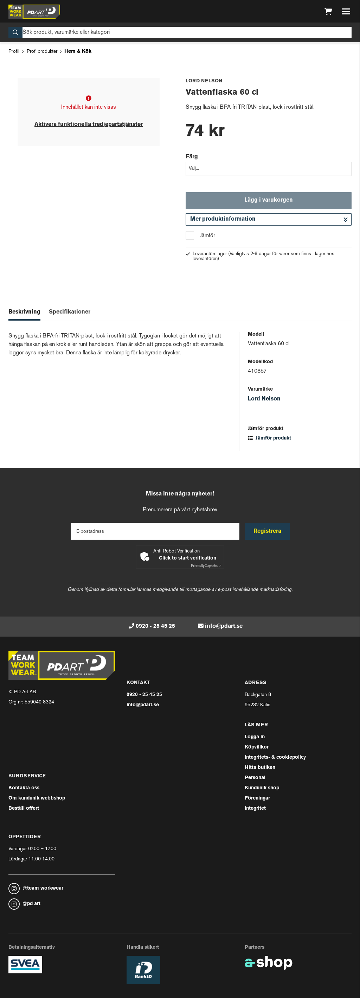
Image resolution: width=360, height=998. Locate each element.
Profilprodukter (42, 51)
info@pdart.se (224, 626)
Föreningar (257, 798)
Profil (13, 51)
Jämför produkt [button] (269, 438)
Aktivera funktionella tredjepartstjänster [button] (88, 124)
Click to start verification (187, 558)
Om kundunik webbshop (36, 798)
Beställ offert (23, 808)
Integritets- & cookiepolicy (275, 757)
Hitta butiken (260, 767)
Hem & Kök (77, 51)
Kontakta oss (23, 788)
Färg (192, 156)
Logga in (255, 737)
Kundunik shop (262, 788)
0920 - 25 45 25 (155, 626)
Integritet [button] (255, 808)
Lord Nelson (264, 399)
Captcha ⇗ (206, 566)
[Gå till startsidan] (34, 12)
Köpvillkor (257, 747)
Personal (255, 778)
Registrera (267, 531)
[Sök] (180, 32)
